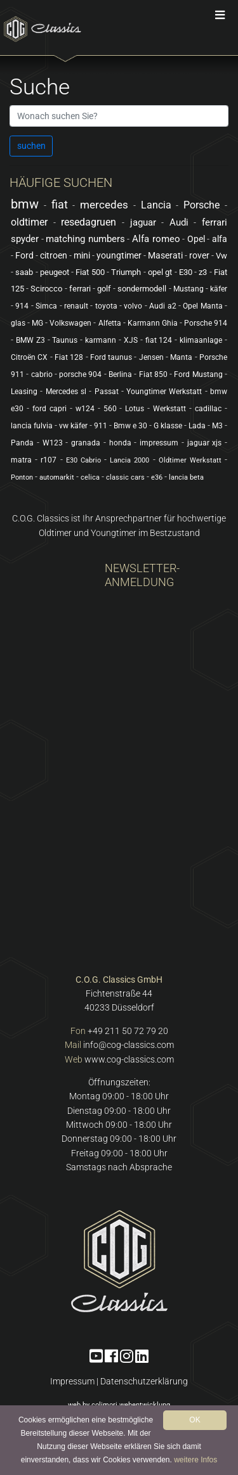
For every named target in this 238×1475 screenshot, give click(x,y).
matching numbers (85, 239)
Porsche (201, 205)
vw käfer (73, 425)
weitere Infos (195, 1459)
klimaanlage (201, 340)
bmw (25, 204)
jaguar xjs (204, 442)
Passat (107, 391)
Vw (221, 255)
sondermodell (141, 288)
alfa (219, 239)
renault (76, 306)
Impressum (72, 1381)
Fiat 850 (153, 374)
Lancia (156, 205)
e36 (156, 477)
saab (24, 272)
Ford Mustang (198, 374)
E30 (185, 272)
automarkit (56, 477)
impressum (159, 442)
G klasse (168, 425)
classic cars (125, 477)
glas (18, 323)
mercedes (104, 204)
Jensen (151, 357)
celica (90, 477)
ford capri (49, 408)
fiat (59, 204)
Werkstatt (169, 408)
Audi (178, 222)
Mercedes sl (66, 391)
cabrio (42, 374)
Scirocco (46, 288)
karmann (100, 340)
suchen (31, 146)
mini (82, 255)
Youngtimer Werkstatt (164, 391)
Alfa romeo (156, 239)
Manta (181, 357)
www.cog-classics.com (129, 1059)
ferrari (80, 288)
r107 (48, 460)
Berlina (120, 374)
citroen (53, 255)
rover (199, 255)
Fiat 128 (69, 357)
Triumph (126, 272)
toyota (106, 306)
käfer (218, 288)
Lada (197, 425)
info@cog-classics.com (128, 1045)
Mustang (188, 288)
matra (21, 460)
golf (104, 288)
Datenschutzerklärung (144, 1381)
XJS (131, 340)
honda (120, 442)
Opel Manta (202, 306)
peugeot (54, 272)
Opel (196, 239)
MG (37, 323)
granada (85, 442)
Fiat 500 (90, 272)
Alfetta (109, 323)
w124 (85, 408)
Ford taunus (111, 357)
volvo (133, 306)
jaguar (143, 222)
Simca (46, 306)
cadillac (208, 408)
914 (22, 306)
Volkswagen (70, 323)
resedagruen (88, 222)
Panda (22, 442)
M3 (217, 425)
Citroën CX (29, 357)
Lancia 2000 (129, 460)
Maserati (165, 255)
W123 (53, 442)
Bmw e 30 (130, 425)
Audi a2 (162, 306)
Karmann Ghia (153, 323)
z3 (203, 272)
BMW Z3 (30, 340)
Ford (24, 255)
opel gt (160, 272)
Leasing (24, 391)
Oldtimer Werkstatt (190, 460)
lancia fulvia (32, 425)
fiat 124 (159, 340)
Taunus (64, 340)
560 (110, 408)
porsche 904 (80, 374)
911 (100, 425)
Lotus (134, 408)
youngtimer (119, 255)
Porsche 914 (205, 323)
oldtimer (29, 222)
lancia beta (186, 477)
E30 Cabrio (83, 460)
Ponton (22, 477)
